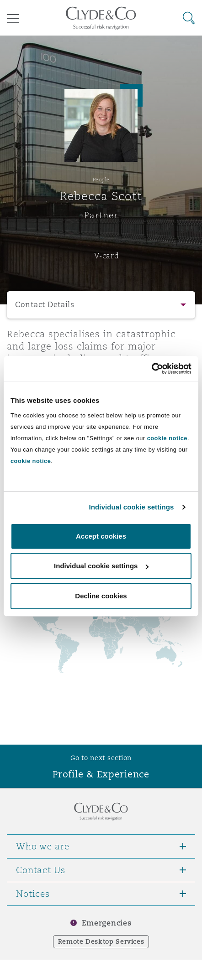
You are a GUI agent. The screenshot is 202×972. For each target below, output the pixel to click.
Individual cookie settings (131, 507)
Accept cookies (101, 536)
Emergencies (106, 923)
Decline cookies (101, 596)
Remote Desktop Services (101, 941)
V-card (106, 255)
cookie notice (167, 438)
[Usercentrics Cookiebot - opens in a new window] (151, 369)
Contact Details (44, 304)
